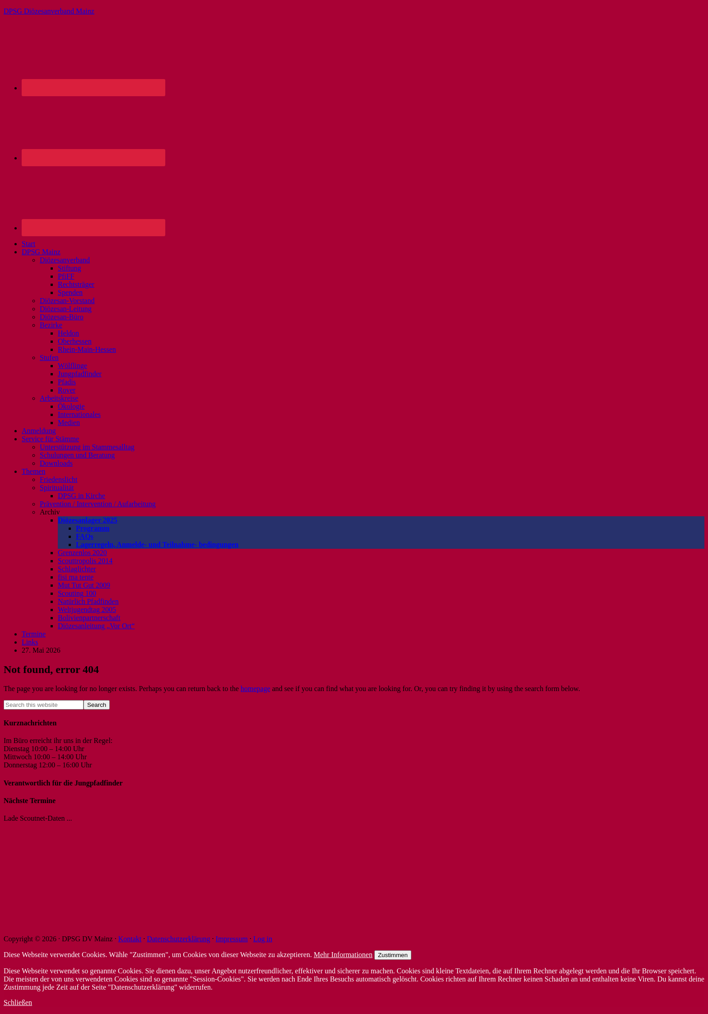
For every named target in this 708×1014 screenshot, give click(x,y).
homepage (255, 688)
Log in (262, 939)
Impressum (232, 939)
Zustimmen (393, 955)
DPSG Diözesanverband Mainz (49, 11)
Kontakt (130, 939)
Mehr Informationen (343, 954)
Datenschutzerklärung (178, 939)
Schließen (18, 1002)
